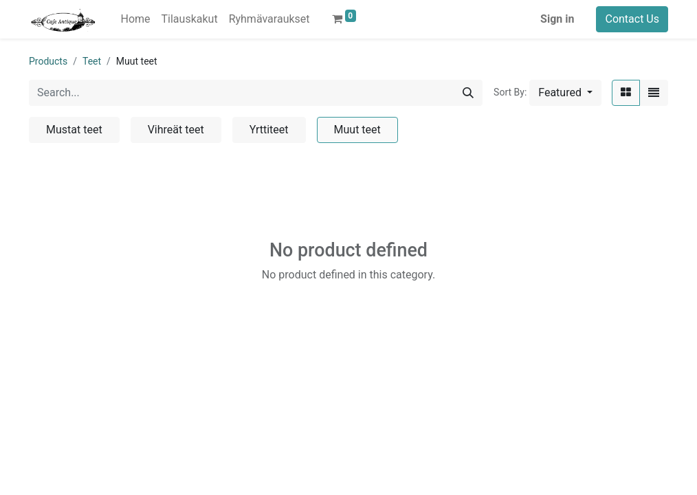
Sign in (557, 18)
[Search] (468, 93)
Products (48, 61)
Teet (91, 61)
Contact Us (632, 18)
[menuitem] (135, 19)
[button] (565, 93)
